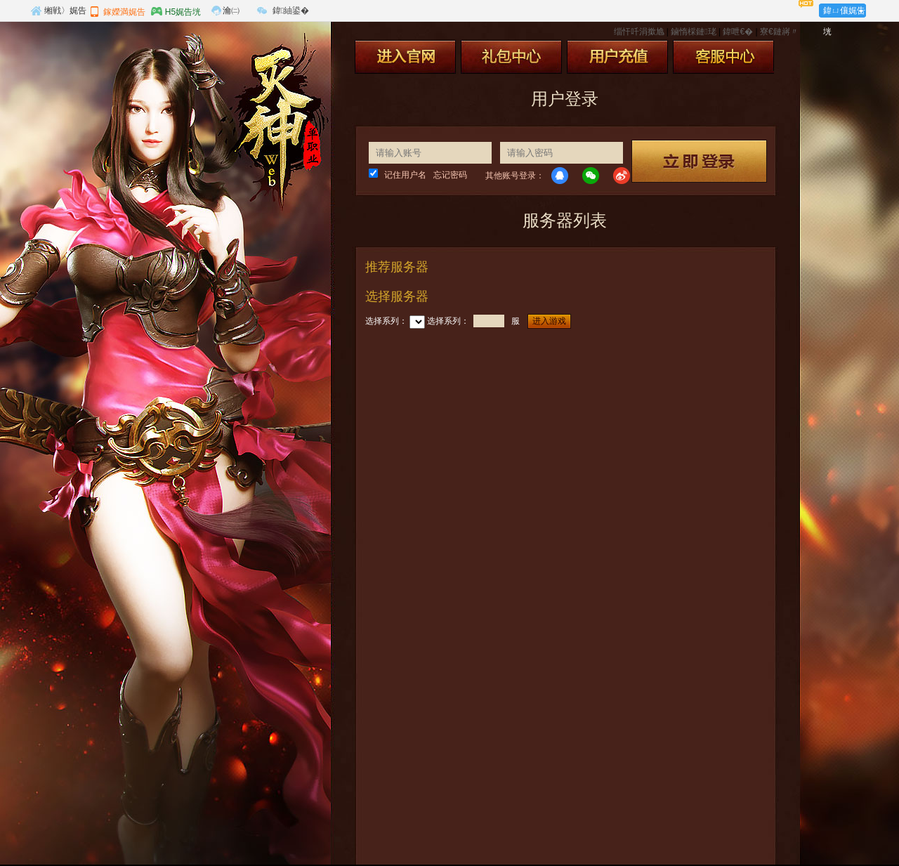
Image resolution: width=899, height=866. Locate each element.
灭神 (273, 125)
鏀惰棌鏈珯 (693, 32)
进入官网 (405, 57)
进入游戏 (549, 321)
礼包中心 (511, 57)
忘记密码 (450, 175)
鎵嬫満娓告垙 (117, 14)
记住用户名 (405, 175)
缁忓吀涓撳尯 (639, 32)
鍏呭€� (738, 32)
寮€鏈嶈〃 (779, 32)
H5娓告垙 (176, 11)
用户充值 (617, 57)
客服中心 (723, 57)
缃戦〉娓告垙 (58, 13)
